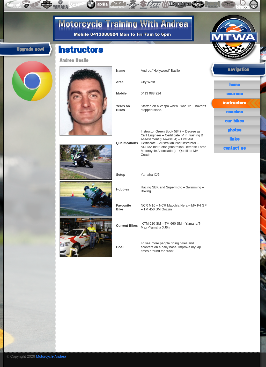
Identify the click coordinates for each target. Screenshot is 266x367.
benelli (253, 4)
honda (35, 4)
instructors (234, 103)
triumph (180, 4)
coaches (234, 112)
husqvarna (165, 4)
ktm (117, 4)
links (235, 139)
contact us (234, 148)
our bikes (234, 121)
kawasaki (13, 4)
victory (198, 4)
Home (234, 85)
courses (234, 94)
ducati (26, 4)
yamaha (60, 4)
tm (154, 4)
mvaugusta (132, 4)
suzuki (143, 4)
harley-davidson (46, 4)
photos (234, 130)
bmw (90, 4)
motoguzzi (227, 4)
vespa (76, 4)
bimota (242, 4)
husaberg (212, 4)
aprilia (102, 4)
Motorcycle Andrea (51, 356)
